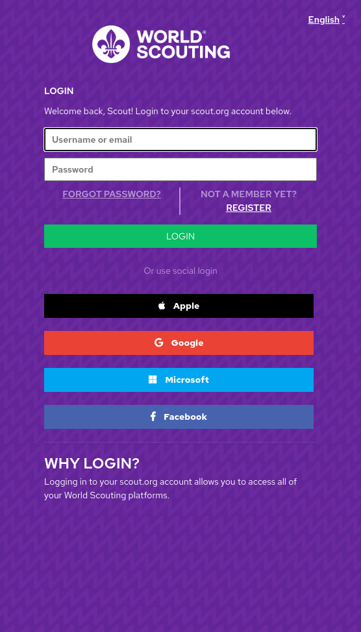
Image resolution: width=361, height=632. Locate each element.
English (324, 19)
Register (248, 207)
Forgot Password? (111, 194)
